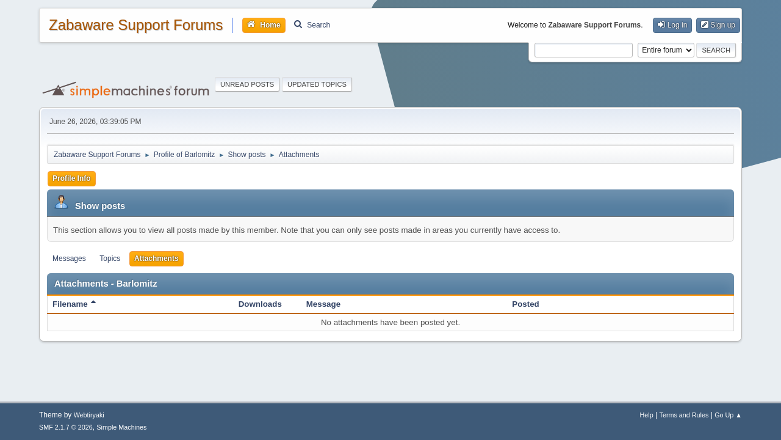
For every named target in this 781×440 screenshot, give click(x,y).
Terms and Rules (684, 415)
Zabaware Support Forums (136, 25)
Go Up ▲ (728, 415)
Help (646, 415)
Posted (525, 304)
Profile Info (71, 178)
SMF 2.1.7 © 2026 (66, 427)
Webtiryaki (89, 415)
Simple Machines (121, 427)
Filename (74, 304)
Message (323, 304)
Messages (69, 258)
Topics (109, 258)
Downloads (260, 304)
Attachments (156, 258)
